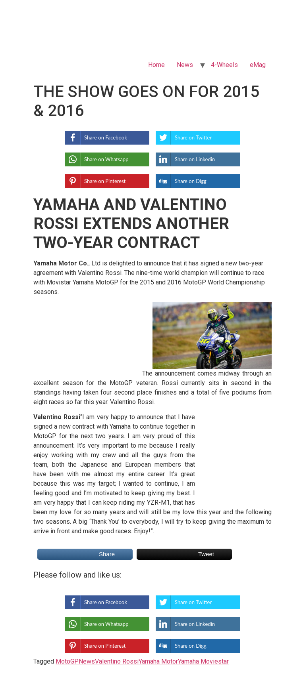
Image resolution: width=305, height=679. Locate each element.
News (185, 65)
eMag (258, 65)
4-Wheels (224, 65)
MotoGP (67, 661)
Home (156, 65)
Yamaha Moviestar (203, 661)
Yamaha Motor (158, 661)
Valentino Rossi (117, 661)
